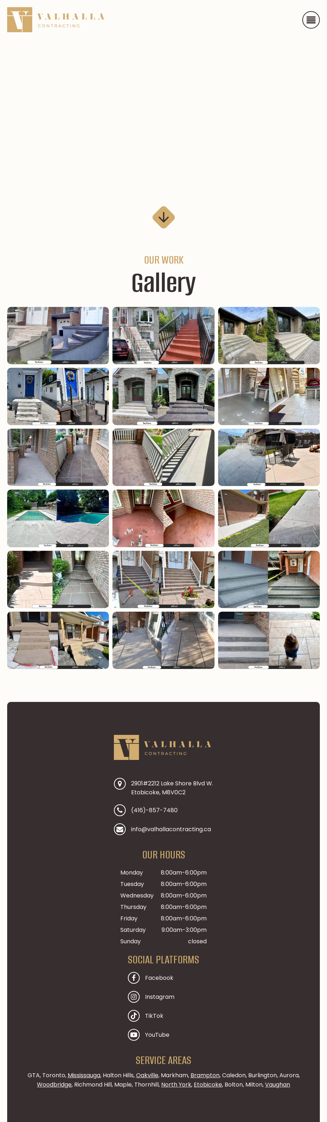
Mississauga (84, 1075)
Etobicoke (208, 1084)
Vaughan (277, 1084)
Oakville (147, 1075)
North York (176, 1084)
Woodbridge (54, 1084)
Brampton (205, 1075)
